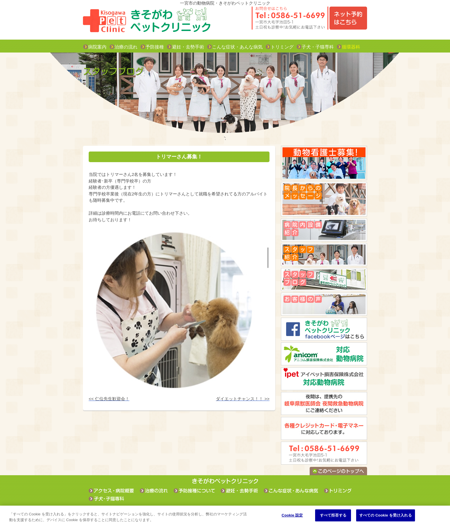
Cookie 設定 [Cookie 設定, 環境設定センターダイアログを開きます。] (292, 515)
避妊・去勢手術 (188, 46)
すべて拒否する (333, 515)
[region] (225, 516)
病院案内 (97, 46)
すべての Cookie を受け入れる (385, 515)
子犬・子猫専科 (318, 46)
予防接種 (155, 46)
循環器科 (351, 46)
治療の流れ (126, 46)
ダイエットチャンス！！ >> (242, 398)
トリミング (282, 46)
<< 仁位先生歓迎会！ (109, 398)
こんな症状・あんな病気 (237, 46)
